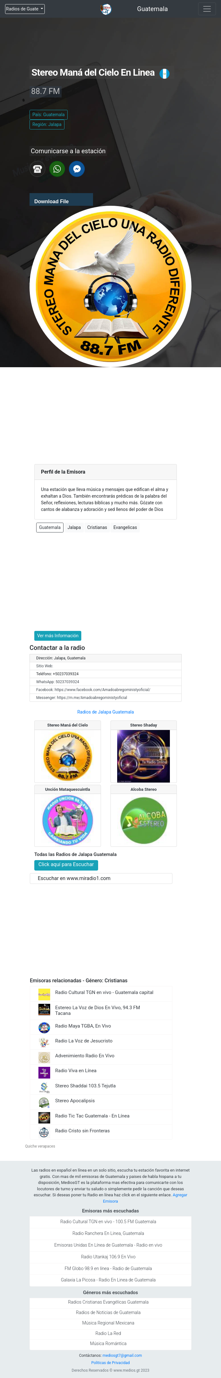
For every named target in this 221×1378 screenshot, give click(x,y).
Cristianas (97, 527)
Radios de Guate (22, 8)
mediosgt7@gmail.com (122, 1355)
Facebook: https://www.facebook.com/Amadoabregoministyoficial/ (93, 690)
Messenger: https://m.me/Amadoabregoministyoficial (81, 697)
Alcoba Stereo (144, 789)
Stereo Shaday (143, 725)
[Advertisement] (110, 414)
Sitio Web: (44, 666)
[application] (61, 199)
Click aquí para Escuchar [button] (66, 864)
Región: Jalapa (47, 124)
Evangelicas (125, 527)
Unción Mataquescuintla (67, 789)
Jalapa (74, 527)
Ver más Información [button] (57, 635)
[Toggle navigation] (207, 9)
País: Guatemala (48, 114)
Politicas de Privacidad (110, 1363)
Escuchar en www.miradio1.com (74, 878)
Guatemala (152, 9)
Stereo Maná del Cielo (67, 725)
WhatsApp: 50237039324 (57, 682)
